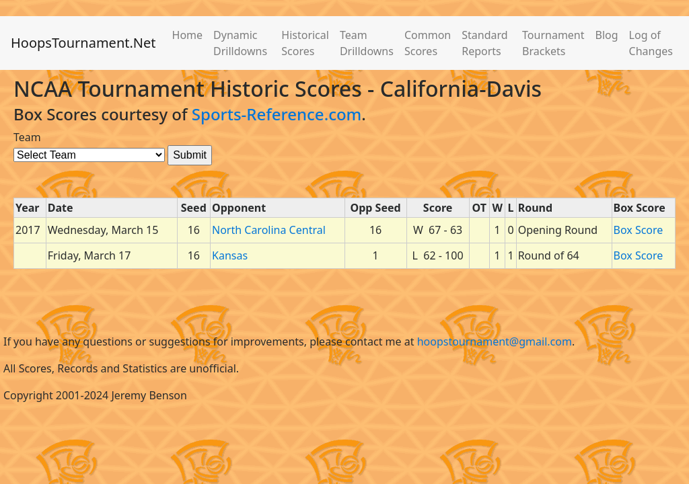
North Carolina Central (269, 230)
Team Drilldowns (367, 43)
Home (187, 35)
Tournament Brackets (553, 43)
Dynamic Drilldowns (240, 43)
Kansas (230, 255)
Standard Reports (484, 43)
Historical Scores (305, 43)
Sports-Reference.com (277, 114)
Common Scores (427, 43)
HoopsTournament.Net (83, 43)
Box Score (638, 230)
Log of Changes (651, 43)
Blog (606, 35)
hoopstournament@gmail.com (494, 341)
